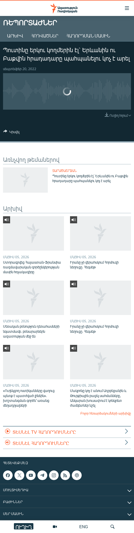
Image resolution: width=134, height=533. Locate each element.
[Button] (11, 132)
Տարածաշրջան (64, 171)
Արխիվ (15, 35)
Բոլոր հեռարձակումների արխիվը (105, 413)
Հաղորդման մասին (88, 35)
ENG (83, 526)
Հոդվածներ (44, 35)
